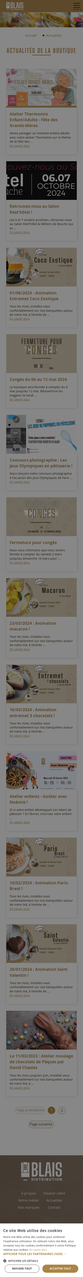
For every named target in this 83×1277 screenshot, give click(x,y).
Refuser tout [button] (22, 1268)
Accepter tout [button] (60, 1268)
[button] (41, 1254)
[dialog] (41, 638)
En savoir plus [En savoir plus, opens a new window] (38, 1250)
